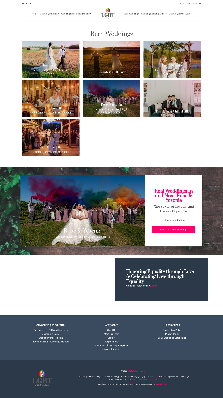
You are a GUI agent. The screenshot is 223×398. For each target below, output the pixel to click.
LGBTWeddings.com (136, 371)
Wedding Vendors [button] (48, 13)
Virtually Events (162, 384)
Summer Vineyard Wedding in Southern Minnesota (112, 108)
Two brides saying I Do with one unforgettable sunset (172, 69)
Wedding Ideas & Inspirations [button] (75, 13)
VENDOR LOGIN (183, 3)
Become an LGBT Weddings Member (51, 341)
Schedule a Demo (51, 334)
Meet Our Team (111, 334)
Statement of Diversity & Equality (111, 345)
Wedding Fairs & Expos (180, 13)
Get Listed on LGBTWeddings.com (51, 330)
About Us (111, 330)
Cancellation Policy (172, 330)
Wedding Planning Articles (154, 13)
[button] (173, 229)
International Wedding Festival (144, 379)
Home (35, 13)
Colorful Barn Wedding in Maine (51, 150)
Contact (111, 337)
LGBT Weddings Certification (172, 337)
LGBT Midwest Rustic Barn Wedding (51, 110)
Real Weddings (131, 13)
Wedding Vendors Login (51, 337)
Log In (153, 286)
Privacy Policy (172, 334)
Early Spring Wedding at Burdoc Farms (51, 69)
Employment (111, 341)
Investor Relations (111, 349)
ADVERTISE (196, 3)
